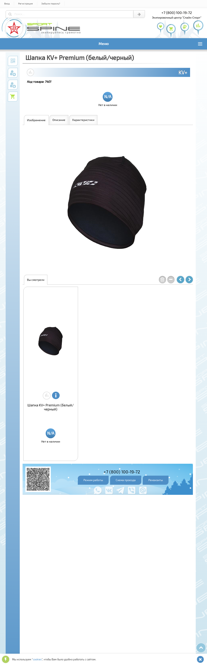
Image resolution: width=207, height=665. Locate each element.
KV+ (182, 72)
